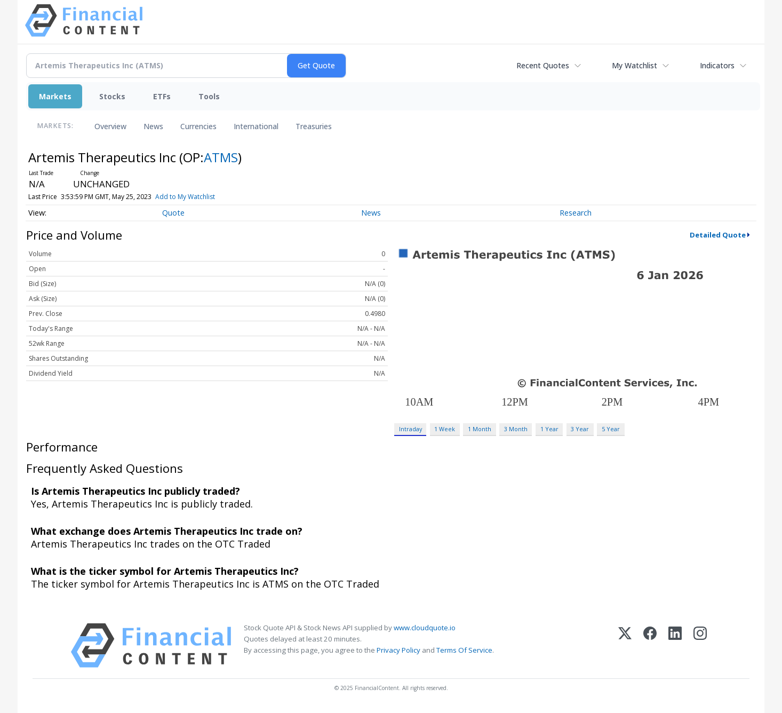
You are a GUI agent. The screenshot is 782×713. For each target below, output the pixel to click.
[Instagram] (700, 645)
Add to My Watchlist (208, 196)
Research (576, 213)
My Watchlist (634, 65)
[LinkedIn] (675, 645)
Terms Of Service (464, 650)
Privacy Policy (398, 650)
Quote (173, 213)
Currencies (198, 126)
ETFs (162, 96)
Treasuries (314, 126)
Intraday (410, 429)
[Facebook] (650, 645)
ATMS (221, 157)
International (256, 126)
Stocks (112, 96)
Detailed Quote (718, 235)
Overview (110, 126)
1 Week (444, 429)
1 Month (479, 429)
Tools (209, 96)
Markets (55, 96)
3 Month (516, 429)
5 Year (611, 429)
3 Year (580, 429)
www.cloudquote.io (425, 627)
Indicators (717, 65)
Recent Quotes (542, 65)
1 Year (549, 429)
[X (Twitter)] (625, 645)
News (153, 126)
